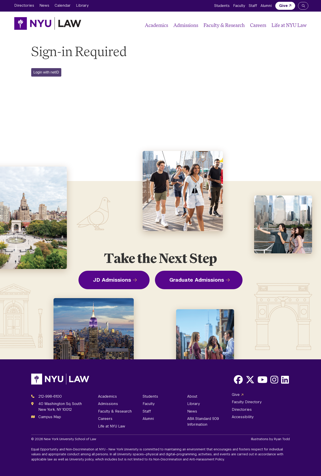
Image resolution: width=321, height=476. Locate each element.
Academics (156, 25)
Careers (258, 25)
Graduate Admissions (196, 280)
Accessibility (243, 417)
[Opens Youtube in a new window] (262, 379)
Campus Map (49, 417)
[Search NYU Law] (303, 6)
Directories (24, 5)
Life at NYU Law (289, 25)
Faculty (239, 5)
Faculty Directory (247, 402)
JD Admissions (112, 280)
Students (222, 5)
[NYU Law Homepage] (47, 23)
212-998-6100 (50, 396)
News (44, 5)
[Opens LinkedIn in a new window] (285, 379)
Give (283, 5)
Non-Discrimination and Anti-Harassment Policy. (189, 459)
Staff (253, 5)
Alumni (266, 5)
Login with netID (46, 72)
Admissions (185, 25)
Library (82, 5)
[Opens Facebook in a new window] (238, 379)
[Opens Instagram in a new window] (274, 379)
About (192, 396)
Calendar (63, 5)
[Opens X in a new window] (250, 379)
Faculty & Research (224, 25)
